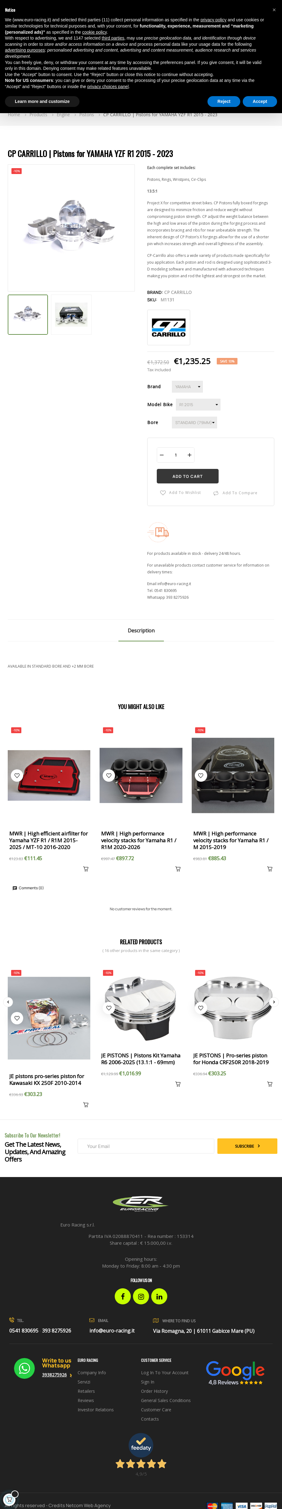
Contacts (150, 1419)
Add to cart (188, 476)
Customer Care (156, 1410)
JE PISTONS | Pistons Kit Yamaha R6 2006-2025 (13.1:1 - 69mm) (141, 1059)
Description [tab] (141, 630)
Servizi (84, 1382)
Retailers (86, 1391)
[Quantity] (175, 455)
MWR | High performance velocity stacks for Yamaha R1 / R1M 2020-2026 (138, 840)
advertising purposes (25, 50)
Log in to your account (165, 1372)
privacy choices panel (108, 86)
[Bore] (194, 422)
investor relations (96, 1410)
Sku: (152, 300)
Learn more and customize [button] (42, 101)
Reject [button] (223, 101)
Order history (154, 1391)
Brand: (155, 292)
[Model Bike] (198, 404)
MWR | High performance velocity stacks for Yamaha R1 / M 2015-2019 (230, 840)
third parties (113, 38)
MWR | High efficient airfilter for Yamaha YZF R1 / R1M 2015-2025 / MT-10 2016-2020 (48, 840)
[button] (274, 10)
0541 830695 (165, 590)
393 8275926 (177, 597)
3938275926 (54, 1375)
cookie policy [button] (94, 32)
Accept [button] (260, 101)
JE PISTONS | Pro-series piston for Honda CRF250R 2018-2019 (231, 1059)
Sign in (147, 1382)
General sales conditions (166, 1400)
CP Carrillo (178, 292)
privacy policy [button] (213, 19)
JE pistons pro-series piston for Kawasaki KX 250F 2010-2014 (46, 1079)
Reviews (86, 1400)
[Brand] (187, 387)
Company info (92, 1372)
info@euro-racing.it (174, 583)
